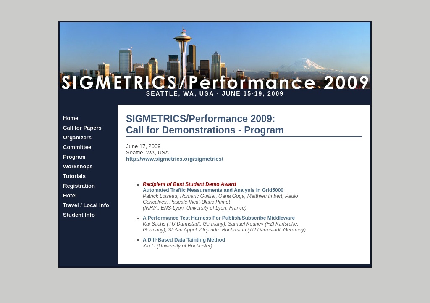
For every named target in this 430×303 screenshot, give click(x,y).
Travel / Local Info (86, 205)
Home (70, 118)
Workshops (78, 166)
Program (74, 157)
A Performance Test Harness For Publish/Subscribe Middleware (219, 218)
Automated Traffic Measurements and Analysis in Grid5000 (213, 190)
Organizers (77, 137)
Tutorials (74, 176)
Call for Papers (82, 128)
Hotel (70, 195)
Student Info (79, 215)
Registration (79, 186)
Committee (77, 147)
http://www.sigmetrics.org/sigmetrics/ (174, 159)
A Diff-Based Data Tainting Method (184, 240)
